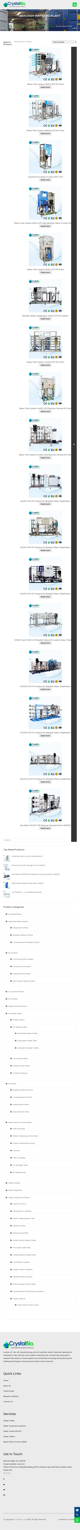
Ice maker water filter (22, 1247)
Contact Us (8, 1401)
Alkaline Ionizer (19, 1226)
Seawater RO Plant (20, 928)
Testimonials (8, 1391)
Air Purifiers (13, 999)
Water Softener (19, 1298)
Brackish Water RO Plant (23, 935)
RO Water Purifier (20, 1027)
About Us (7, 1386)
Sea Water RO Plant (21, 1112)
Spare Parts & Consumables (20, 1122)
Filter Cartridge (19, 1158)
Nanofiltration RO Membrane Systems (28, 1291)
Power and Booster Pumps (24, 1143)
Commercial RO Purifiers (23, 959)
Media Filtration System (22, 1277)
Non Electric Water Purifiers (24, 981)
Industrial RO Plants (21, 1104)
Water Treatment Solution (19, 1197)
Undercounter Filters (21, 1066)
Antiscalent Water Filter (27, 1040)
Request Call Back (10, 1396)
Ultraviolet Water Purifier (28, 1033)
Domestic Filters (15, 1013)
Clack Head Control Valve (28, 1305)
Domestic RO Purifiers (22, 966)
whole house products (17, 1006)
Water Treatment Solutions (14, 1426)
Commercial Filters (16, 991)
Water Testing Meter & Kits (24, 1218)
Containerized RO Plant (22, 1097)
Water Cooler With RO (12, 1431)
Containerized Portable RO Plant (26, 942)
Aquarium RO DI (19, 1204)
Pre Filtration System (21, 1262)
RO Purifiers (13, 953)
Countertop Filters (20, 1058)
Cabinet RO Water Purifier (28, 1048)
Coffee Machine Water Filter (24, 1255)
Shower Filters (18, 1020)
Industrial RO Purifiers (22, 974)
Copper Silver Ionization (23, 1269)
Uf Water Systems (20, 1073)
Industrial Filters (14, 914)
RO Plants (12, 1083)
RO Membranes (19, 1172)
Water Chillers (14, 1183)
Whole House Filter (20, 1233)
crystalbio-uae (20, 1519)
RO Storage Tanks (20, 1165)
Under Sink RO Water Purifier (24, 1240)
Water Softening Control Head (25, 1136)
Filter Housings (19, 1128)
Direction (7, 1473)
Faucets (16, 1150)
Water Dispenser (15, 1190)
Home (5, 1380)
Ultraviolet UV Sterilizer (22, 1211)
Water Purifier (9, 1420)
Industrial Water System (18, 921)
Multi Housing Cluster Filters (24, 1284)
